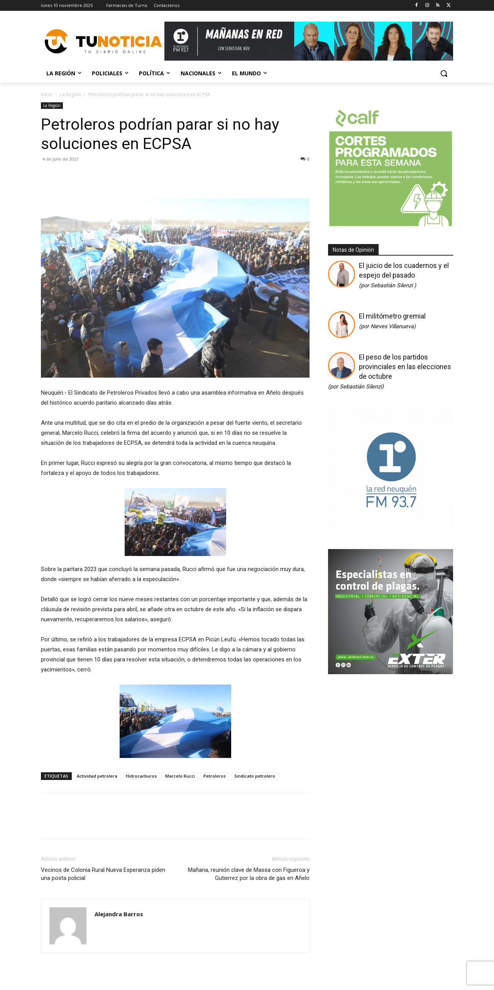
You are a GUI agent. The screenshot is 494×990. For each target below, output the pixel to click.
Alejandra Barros (119, 914)
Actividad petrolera (97, 776)
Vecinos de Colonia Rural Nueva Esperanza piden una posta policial (103, 874)
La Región (70, 94)
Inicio (46, 94)
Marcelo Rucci (180, 776)
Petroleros (214, 776)
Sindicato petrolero (254, 776)
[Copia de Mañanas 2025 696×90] (308, 41)
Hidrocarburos (141, 776)
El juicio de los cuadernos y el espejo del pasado (404, 275)
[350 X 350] (390, 225)
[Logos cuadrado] (390, 529)
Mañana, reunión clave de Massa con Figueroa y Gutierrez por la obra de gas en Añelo (249, 874)
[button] (444, 73)
